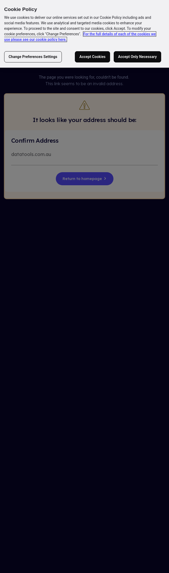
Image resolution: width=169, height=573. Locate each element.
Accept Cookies (92, 57)
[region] (84, 34)
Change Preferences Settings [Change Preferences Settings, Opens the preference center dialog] (33, 57)
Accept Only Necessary (137, 57)
